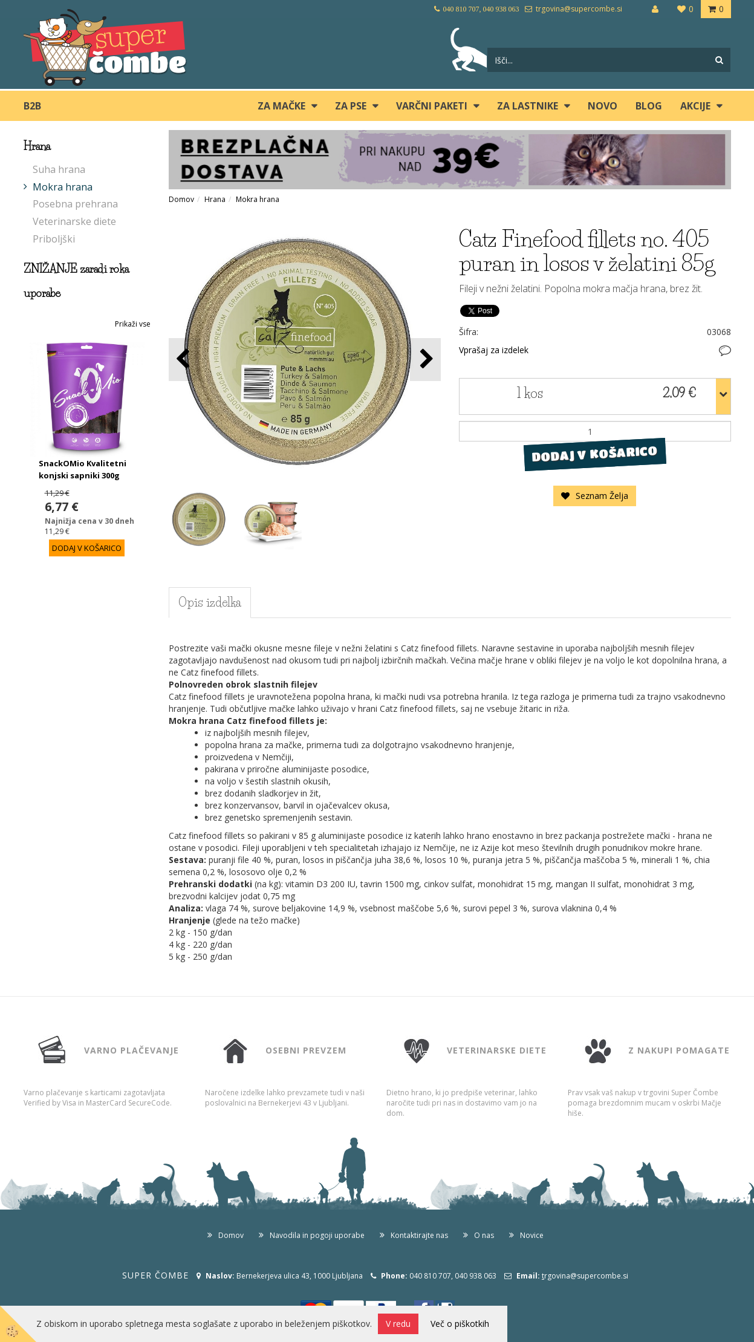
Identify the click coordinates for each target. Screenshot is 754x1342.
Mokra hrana (63, 187)
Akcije (695, 105)
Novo (602, 105)
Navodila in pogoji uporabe (317, 1235)
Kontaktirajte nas (419, 1235)
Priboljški (54, 239)
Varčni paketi (431, 105)
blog (648, 105)
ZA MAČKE (281, 105)
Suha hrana (59, 169)
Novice (532, 1235)
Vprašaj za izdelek (493, 350)
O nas (484, 1235)
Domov (181, 199)
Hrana (215, 199)
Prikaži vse (133, 324)
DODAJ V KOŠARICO (594, 454)
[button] (425, 359)
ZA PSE (350, 105)
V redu (398, 1323)
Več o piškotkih (460, 1323)
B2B (32, 105)
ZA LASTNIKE (527, 105)
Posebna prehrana (75, 203)
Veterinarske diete (74, 221)
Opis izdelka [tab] (209, 602)
